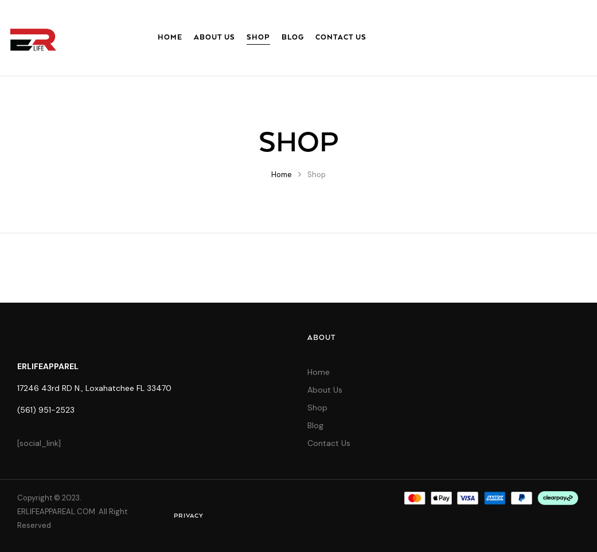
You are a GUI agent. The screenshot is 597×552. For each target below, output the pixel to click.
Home (281, 174)
